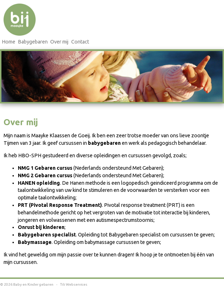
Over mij (59, 42)
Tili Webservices (73, 284)
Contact (80, 42)
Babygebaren (33, 42)
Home (8, 42)
